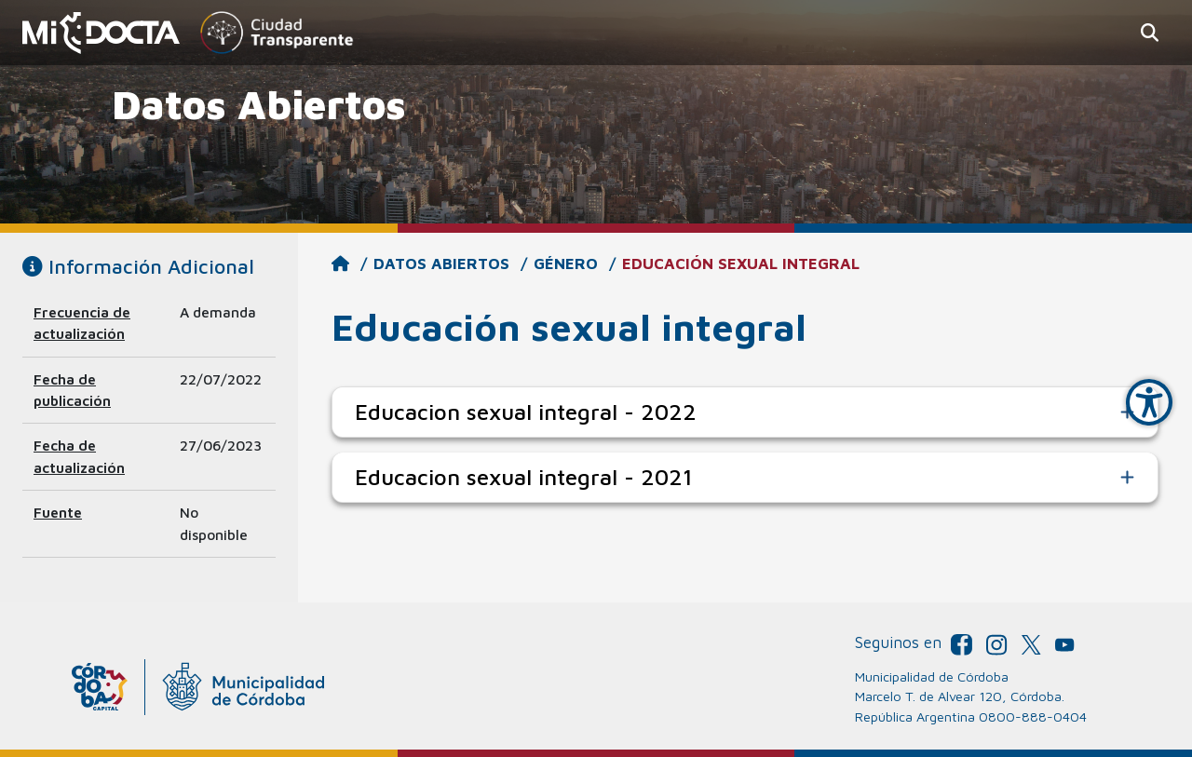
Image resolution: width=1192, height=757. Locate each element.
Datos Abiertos (441, 263)
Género (566, 263)
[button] (1150, 33)
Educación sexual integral (741, 263)
